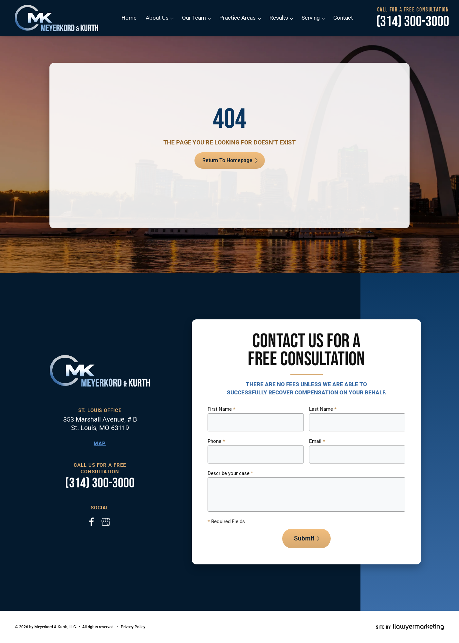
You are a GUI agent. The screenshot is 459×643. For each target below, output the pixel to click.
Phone (216, 441)
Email (317, 441)
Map (100, 443)
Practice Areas (238, 17)
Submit (304, 538)
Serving (310, 17)
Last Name (323, 409)
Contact (343, 17)
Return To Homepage (227, 160)
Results (278, 17)
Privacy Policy (133, 627)
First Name (221, 409)
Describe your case (230, 474)
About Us (157, 17)
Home (129, 17)
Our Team (194, 17)
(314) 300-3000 (412, 22)
